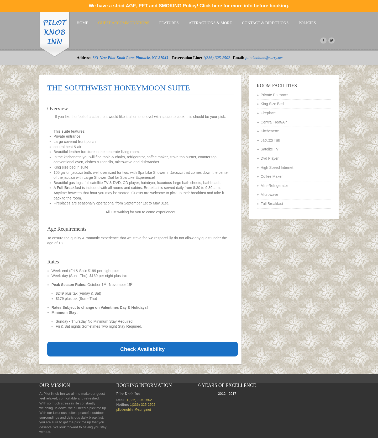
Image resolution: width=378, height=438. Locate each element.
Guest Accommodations (123, 23)
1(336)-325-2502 (216, 58)
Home (82, 23)
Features (169, 23)
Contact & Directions (265, 23)
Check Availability (142, 349)
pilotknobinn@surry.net (264, 58)
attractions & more (210, 23)
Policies (307, 23)
